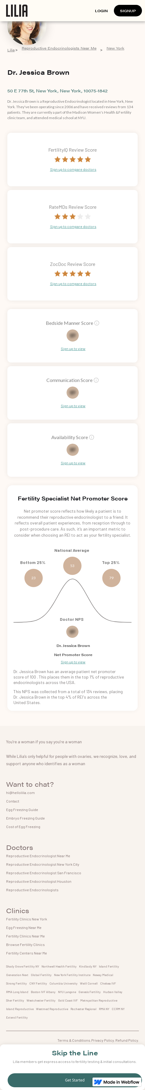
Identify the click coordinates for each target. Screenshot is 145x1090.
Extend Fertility (17, 1017)
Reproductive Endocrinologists (32, 890)
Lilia (11, 50)
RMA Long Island (17, 992)
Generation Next (17, 975)
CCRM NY (118, 1009)
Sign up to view (73, 348)
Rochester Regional (83, 1009)
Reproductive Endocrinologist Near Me (38, 856)
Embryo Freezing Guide (25, 818)
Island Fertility (109, 966)
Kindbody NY (87, 966)
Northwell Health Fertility (59, 966)
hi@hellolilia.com (20, 792)
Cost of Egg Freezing (23, 826)
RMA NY (104, 1009)
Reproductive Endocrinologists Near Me (59, 48)
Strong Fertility (16, 983)
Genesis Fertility (89, 992)
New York (115, 48)
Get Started (75, 1080)
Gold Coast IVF (68, 1000)
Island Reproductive (20, 1009)
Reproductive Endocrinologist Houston (38, 881)
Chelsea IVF (108, 983)
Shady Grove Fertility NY (22, 966)
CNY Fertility (38, 983)
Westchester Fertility (41, 1000)
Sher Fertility (15, 1000)
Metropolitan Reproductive (98, 1000)
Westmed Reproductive (52, 1009)
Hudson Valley (112, 992)
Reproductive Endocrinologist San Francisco (43, 873)
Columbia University (63, 983)
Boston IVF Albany (43, 992)
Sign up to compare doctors (73, 169)
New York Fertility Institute (72, 975)
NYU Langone (67, 992)
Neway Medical (103, 975)
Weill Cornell (89, 983)
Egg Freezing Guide (22, 809)
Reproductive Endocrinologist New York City (42, 864)
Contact (12, 801)
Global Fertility (41, 975)
